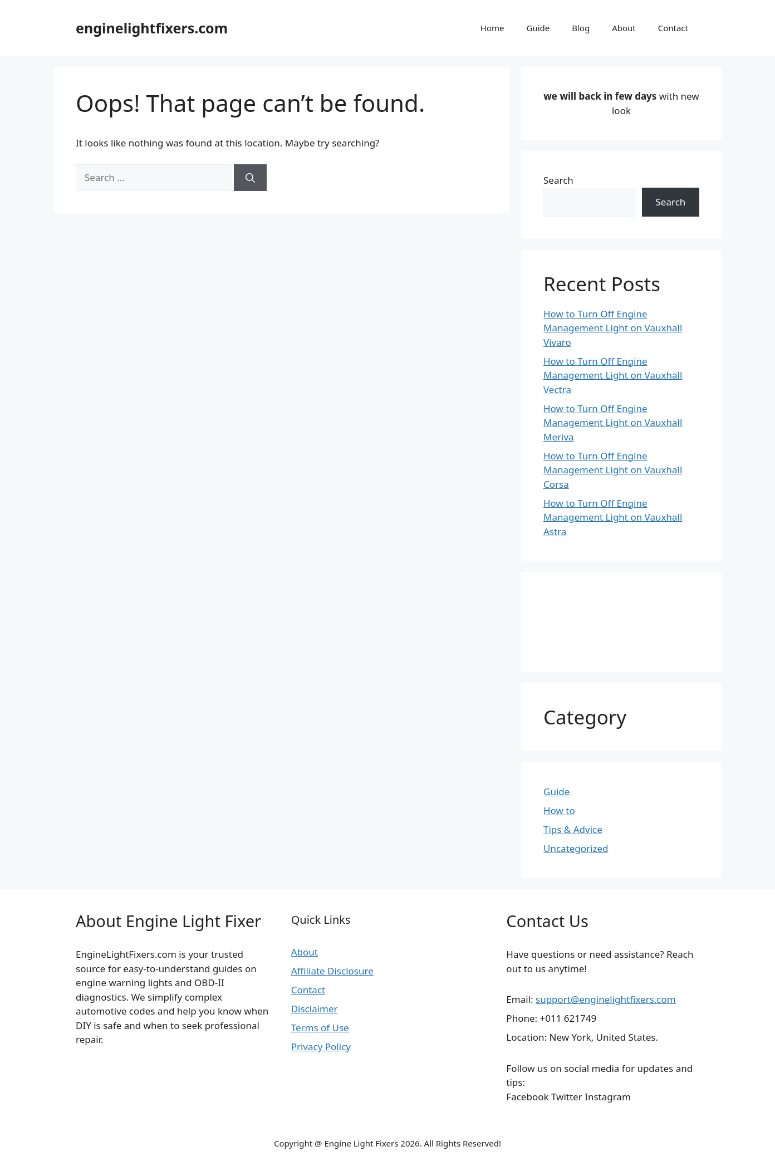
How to (559, 810)
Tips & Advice (572, 829)
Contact (673, 27)
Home (492, 27)
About (624, 27)
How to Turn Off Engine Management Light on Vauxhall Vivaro (612, 328)
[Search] (250, 177)
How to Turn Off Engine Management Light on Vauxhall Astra (612, 517)
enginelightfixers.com (152, 27)
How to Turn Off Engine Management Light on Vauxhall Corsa (612, 470)
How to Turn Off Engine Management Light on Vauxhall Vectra (612, 375)
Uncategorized (576, 848)
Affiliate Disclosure (332, 970)
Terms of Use (320, 1027)
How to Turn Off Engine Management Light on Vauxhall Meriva (612, 422)
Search (558, 180)
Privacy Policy (321, 1046)
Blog (581, 27)
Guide (538, 27)
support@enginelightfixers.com (606, 999)
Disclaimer (314, 1008)
